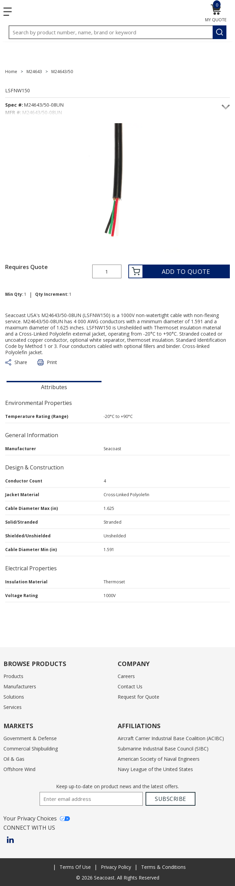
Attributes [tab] (54, 387)
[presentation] (54, 386)
